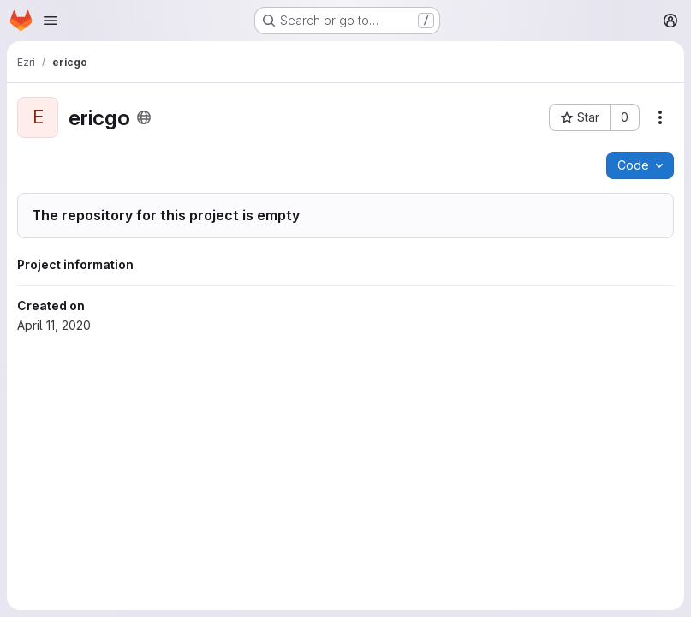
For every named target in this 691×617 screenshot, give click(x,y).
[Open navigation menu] (50, 20)
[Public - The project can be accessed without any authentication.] (144, 117)
